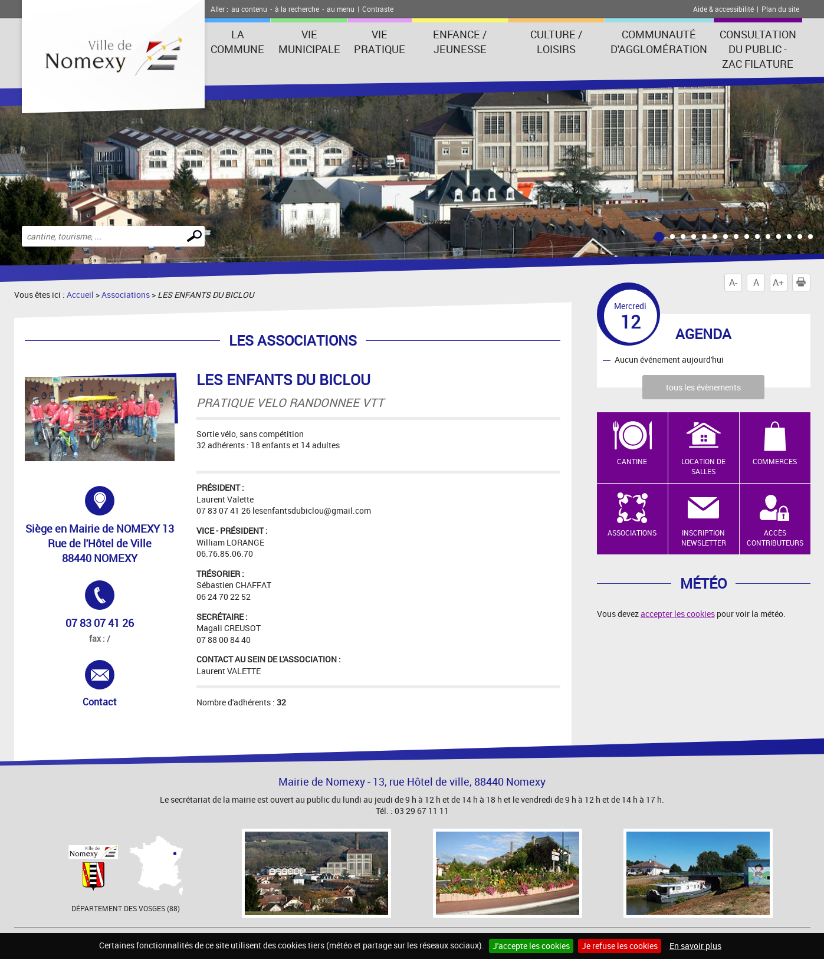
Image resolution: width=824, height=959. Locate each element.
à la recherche (297, 9)
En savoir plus (695, 945)
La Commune (237, 41)
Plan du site (780, 9)
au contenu (249, 9)
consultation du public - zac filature (758, 49)
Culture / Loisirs (556, 41)
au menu (340, 9)
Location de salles (703, 466)
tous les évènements (703, 387)
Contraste (377, 9)
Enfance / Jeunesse (460, 41)
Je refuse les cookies (620, 945)
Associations (125, 294)
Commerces (775, 461)
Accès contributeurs (775, 537)
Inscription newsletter (703, 537)
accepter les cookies (678, 613)
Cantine (632, 461)
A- (733, 282)
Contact (114, 684)
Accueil (80, 294)
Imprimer (803, 282)
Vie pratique (379, 41)
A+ (778, 282)
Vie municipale (309, 41)
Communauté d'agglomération (658, 41)
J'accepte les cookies (531, 945)
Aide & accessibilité (723, 9)
